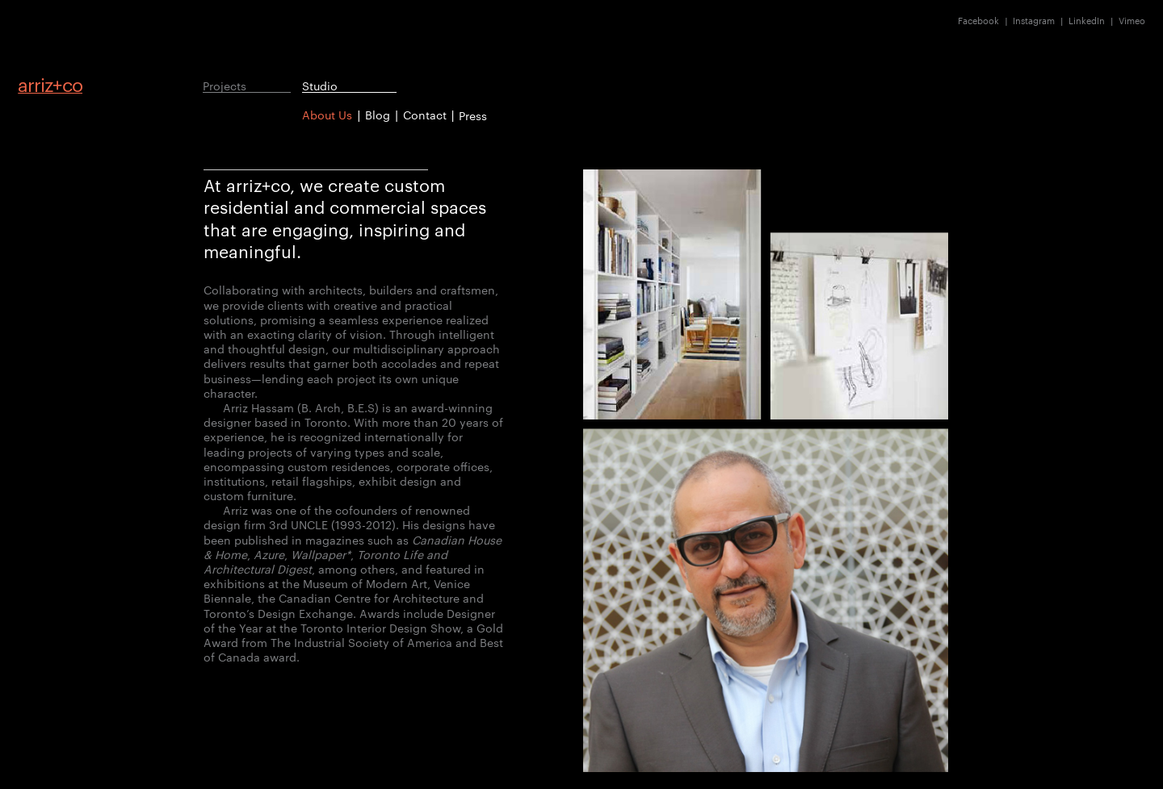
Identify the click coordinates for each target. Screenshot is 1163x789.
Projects (224, 85)
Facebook (978, 21)
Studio (320, 85)
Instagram (1034, 21)
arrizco (50, 85)
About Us (327, 115)
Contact (425, 115)
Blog (377, 115)
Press (473, 115)
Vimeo (1132, 20)
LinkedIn (1087, 21)
